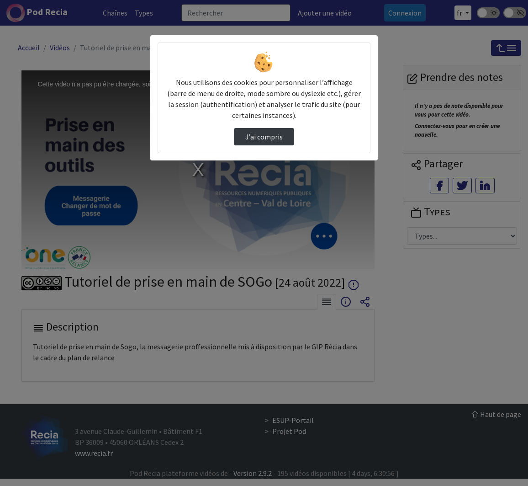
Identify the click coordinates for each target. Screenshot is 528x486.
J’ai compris (264, 136)
